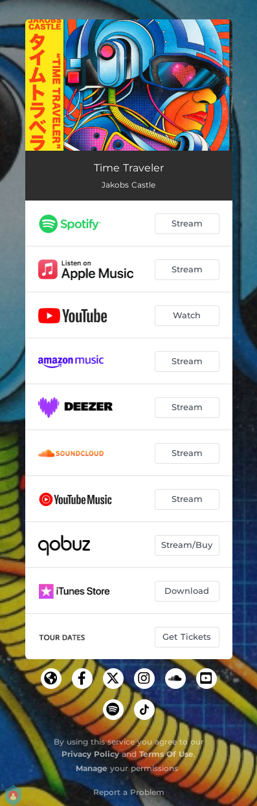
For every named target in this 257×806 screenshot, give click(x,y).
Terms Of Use (166, 754)
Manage (91, 768)
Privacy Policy (90, 754)
